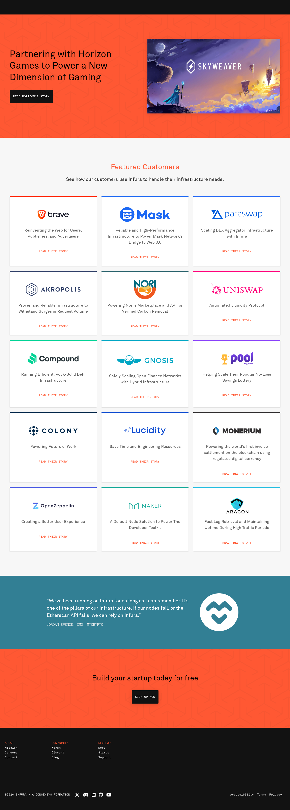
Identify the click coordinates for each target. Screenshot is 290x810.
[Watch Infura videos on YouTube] (108, 794)
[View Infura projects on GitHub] (101, 794)
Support (104, 757)
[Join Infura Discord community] (85, 794)
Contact (11, 757)
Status (103, 752)
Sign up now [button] (145, 697)
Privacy (275, 794)
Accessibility (242, 794)
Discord (58, 752)
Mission (11, 747)
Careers (11, 752)
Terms (261, 794)
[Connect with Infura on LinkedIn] (94, 794)
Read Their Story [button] (53, 251)
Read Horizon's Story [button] (31, 96)
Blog (55, 757)
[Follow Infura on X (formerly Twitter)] (77, 794)
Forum (56, 747)
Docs (102, 747)
